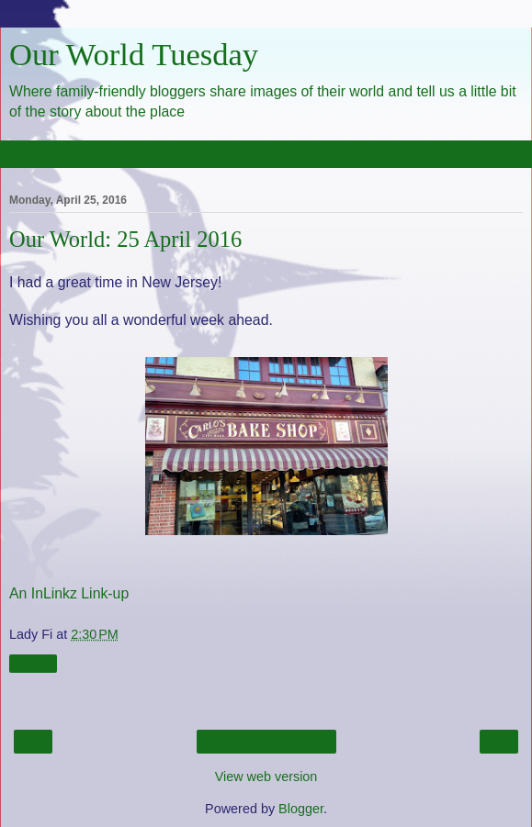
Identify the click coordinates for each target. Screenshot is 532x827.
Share (33, 663)
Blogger (300, 808)
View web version (266, 776)
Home (265, 741)
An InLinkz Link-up (69, 593)
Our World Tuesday (133, 54)
